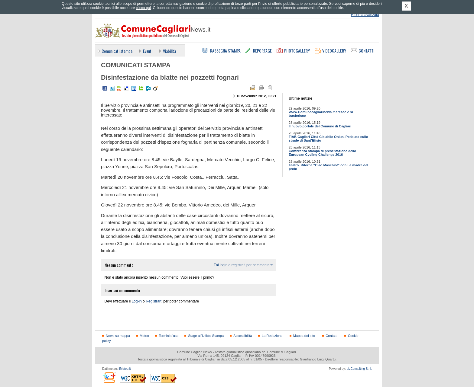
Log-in (136, 301)
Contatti (331, 335)
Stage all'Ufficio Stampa (206, 335)
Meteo (144, 335)
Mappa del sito (304, 335)
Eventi (147, 51)
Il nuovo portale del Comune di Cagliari (320, 126)
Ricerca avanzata (365, 15)
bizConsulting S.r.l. (359, 368)
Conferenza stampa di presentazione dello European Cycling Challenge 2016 (322, 152)
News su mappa (118, 335)
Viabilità (169, 51)
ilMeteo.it (124, 368)
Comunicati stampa (117, 51)
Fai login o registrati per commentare (243, 265)
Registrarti (154, 301)
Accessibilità (242, 335)
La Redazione (272, 335)
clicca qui (143, 8)
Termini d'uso (168, 335)
